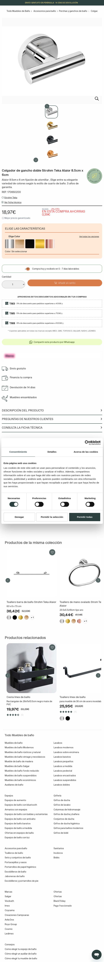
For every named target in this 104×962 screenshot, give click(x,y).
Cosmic (9, 929)
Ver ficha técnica (12, 202)
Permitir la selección (52, 517)
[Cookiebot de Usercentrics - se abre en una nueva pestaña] (87, 442)
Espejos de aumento (15, 800)
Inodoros (58, 853)
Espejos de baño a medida (18, 828)
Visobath (9, 901)
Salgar (8, 896)
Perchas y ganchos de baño (73, 11)
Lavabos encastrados (65, 775)
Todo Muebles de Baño (18, 11)
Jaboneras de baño (15, 876)
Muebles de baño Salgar (17, 766)
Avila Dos (9, 919)
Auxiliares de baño (14, 785)
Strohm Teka (10, 197)
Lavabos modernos (63, 747)
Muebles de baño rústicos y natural (23, 752)
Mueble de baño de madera (19, 761)
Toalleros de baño (14, 853)
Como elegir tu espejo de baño (21, 949)
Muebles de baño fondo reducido (22, 771)
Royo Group (11, 924)
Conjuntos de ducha (64, 819)
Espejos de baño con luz (17, 837)
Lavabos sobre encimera (66, 752)
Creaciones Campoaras (17, 915)
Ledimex (9, 933)
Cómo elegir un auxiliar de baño (21, 953)
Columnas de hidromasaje (67, 809)
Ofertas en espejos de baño (19, 833)
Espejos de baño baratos (18, 823)
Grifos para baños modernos (68, 828)
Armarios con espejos (16, 809)
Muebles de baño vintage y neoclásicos (25, 757)
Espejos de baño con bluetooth (21, 805)
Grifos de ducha (62, 800)
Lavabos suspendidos (65, 780)
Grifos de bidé (61, 833)
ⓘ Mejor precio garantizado (16, 218)
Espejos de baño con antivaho (20, 819)
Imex (7, 906)
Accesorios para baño (44, 11)
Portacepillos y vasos (16, 862)
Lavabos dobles (62, 785)
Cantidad (6, 277)
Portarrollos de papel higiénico (20, 867)
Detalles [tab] (51, 451)
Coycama (9, 910)
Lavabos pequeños (63, 761)
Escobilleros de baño (15, 871)
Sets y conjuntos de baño (18, 857)
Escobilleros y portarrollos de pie (21, 881)
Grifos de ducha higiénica (67, 823)
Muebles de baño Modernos (19, 747)
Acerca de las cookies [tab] (86, 451)
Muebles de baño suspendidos (21, 775)
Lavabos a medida (63, 766)
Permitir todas (84, 517)
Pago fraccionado (63, 906)
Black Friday (59, 901)
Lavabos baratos (62, 757)
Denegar (19, 517)
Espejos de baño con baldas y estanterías (26, 814)
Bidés (56, 857)
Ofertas (58, 896)
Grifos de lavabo (62, 805)
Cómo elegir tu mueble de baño (21, 958)
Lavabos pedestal (63, 771)
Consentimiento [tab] (18, 451)
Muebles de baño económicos (20, 780)
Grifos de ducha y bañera (66, 814)
